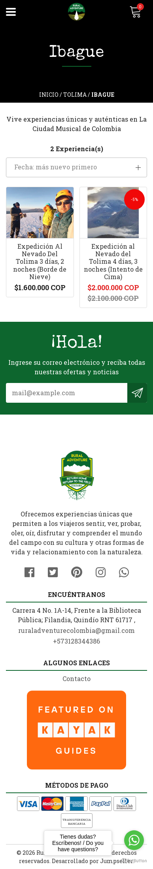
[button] (76, 167)
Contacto (76, 678)
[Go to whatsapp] (134, 840)
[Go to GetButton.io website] (134, 860)
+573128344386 (76, 641)
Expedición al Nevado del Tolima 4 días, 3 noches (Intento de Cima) (113, 261)
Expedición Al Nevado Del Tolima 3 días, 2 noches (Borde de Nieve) (39, 261)
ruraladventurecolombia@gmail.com (76, 630)
